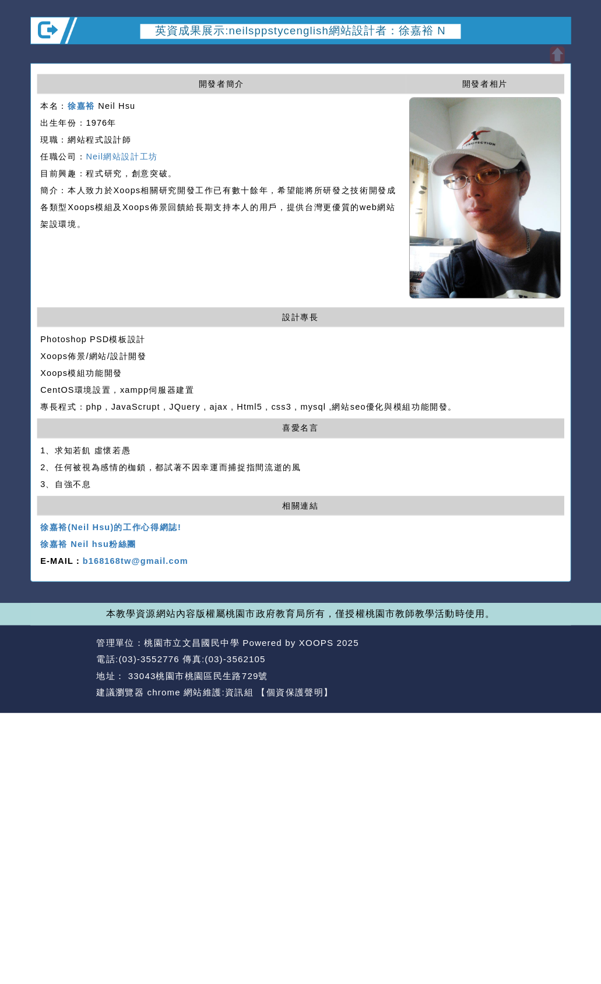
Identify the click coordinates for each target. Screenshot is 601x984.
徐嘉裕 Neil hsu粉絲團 (88, 544)
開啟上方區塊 (557, 55)
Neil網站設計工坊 (121, 156)
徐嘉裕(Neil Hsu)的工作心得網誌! (110, 527)
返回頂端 (549, 659)
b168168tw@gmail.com (135, 561)
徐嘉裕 (81, 106)
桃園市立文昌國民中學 (192, 643)
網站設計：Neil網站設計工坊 (61, 668)
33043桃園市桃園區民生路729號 (196, 676)
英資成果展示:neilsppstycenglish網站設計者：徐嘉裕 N (300, 31)
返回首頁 (494, 659)
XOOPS (316, 643)
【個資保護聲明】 (294, 693)
